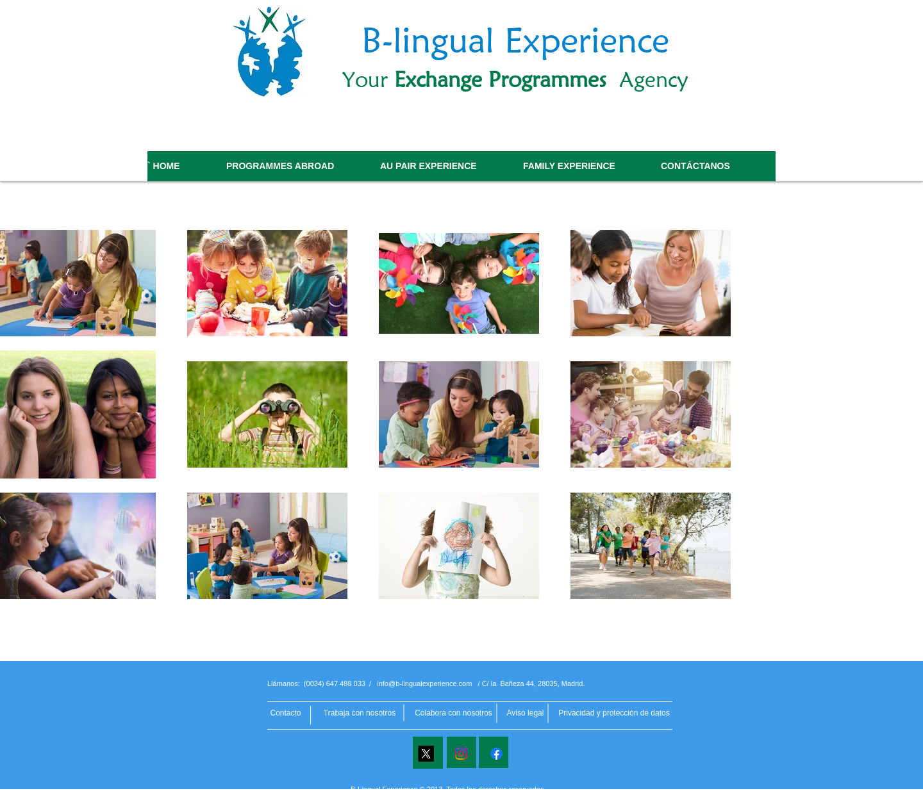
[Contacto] (285, 713)
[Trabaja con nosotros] (359, 713)
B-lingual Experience (515, 40)
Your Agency (515, 79)
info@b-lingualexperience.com (424, 683)
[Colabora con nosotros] (453, 713)
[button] (614, 713)
